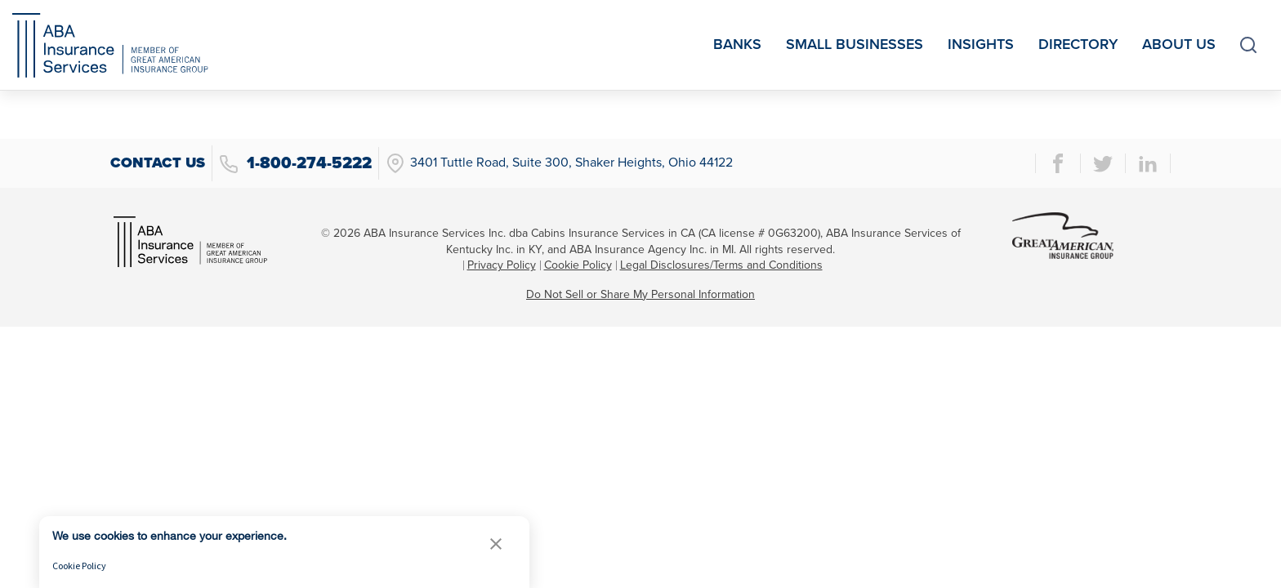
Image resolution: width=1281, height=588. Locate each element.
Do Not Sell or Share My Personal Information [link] (640, 294)
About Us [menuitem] (1179, 44)
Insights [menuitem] (981, 44)
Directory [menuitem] (1078, 44)
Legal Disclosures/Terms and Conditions (721, 265)
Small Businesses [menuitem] (854, 44)
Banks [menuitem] (737, 44)
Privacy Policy (501, 265)
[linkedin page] (1148, 163)
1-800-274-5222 (295, 164)
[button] (496, 543)
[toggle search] (1248, 44)
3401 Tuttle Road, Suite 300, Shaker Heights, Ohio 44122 (559, 163)
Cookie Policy (578, 265)
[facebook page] (1057, 163)
